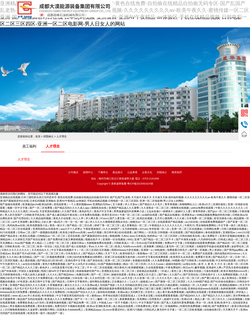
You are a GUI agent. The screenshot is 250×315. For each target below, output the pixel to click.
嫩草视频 (200, 267)
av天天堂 (127, 278)
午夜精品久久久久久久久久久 (166, 225)
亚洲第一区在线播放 (114, 239)
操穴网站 (139, 232)
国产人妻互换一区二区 (123, 218)
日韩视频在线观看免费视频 (200, 242)
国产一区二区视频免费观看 (49, 257)
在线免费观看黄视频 (167, 295)
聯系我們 (177, 172)
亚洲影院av (229, 232)
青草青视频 (171, 204)
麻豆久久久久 (73, 285)
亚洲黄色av (188, 214)
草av (91, 246)
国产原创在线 (96, 260)
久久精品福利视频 (41, 218)
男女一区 (201, 302)
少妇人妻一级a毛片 (52, 221)
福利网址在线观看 (196, 292)
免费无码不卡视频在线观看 (70, 306)
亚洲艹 (138, 239)
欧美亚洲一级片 (37, 313)
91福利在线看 (206, 260)
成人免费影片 (210, 235)
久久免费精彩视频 (228, 274)
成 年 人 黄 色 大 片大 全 (212, 264)
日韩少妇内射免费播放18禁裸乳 (85, 257)
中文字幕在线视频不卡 (64, 249)
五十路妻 (117, 204)
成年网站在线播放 (100, 281)
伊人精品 (37, 242)
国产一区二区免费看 (41, 207)
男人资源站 (216, 249)
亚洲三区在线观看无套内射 (120, 257)
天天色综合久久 (40, 249)
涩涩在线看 (74, 235)
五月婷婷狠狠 (130, 228)
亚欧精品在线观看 (147, 271)
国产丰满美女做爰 (186, 239)
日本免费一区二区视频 (200, 218)
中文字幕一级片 (227, 225)
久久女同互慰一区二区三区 (105, 278)
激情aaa (96, 295)
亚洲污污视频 (135, 309)
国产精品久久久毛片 (151, 204)
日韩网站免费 (212, 228)
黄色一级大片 (58, 225)
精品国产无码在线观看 (30, 299)
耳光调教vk (6, 242)
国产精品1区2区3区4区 (50, 260)
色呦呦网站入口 (188, 204)
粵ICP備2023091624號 (140, 183)
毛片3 (133, 302)
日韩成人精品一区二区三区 (233, 239)
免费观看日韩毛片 (177, 249)
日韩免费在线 (143, 306)
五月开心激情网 (163, 218)
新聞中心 (88, 172)
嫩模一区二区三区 (107, 299)
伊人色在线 (33, 295)
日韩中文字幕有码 (77, 281)
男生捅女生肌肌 (193, 271)
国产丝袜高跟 (9, 271)
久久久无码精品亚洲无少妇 (132, 285)
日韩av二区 (24, 232)
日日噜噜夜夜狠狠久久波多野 (21, 309)
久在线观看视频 (155, 267)
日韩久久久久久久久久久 (15, 249)
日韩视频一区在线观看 (171, 232)
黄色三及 (176, 271)
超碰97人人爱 (183, 211)
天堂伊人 (150, 292)
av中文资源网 (20, 221)
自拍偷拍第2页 (212, 309)
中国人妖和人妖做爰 (34, 274)
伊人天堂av (131, 204)
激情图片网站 (48, 309)
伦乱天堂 (59, 246)
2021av (143, 228)
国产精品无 (59, 281)
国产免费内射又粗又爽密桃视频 (66, 239)
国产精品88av (66, 274)
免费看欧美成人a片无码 (31, 302)
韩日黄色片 (120, 267)
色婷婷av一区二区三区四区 (162, 235)
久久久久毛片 (165, 278)
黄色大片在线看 (62, 218)
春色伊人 (45, 267)
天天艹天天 (112, 253)
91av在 (34, 211)
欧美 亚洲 (213, 302)
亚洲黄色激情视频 (56, 302)
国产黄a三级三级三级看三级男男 (153, 288)
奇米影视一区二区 (159, 228)
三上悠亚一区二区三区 (57, 242)
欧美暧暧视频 (136, 267)
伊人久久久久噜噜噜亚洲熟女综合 (109, 221)
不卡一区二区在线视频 (100, 267)
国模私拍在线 (99, 207)
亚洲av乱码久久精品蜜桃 (164, 285)
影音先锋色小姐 (223, 218)
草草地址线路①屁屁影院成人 (120, 295)
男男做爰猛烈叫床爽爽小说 (129, 211)
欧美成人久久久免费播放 (59, 299)
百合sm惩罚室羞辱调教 (149, 242)
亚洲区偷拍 (219, 204)
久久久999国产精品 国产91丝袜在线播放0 (212, 281)
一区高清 (151, 232)
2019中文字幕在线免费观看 (153, 257)
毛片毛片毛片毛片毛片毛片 (30, 288)
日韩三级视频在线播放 (234, 228)
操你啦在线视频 (106, 292)
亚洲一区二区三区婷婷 (118, 260)
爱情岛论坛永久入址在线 (61, 288)
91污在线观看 (8, 232)
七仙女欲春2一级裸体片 (160, 211)
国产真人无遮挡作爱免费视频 (178, 302)
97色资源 (23, 281)
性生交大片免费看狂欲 (41, 278)
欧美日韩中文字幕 (40, 281)
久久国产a (175, 274)
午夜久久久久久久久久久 (229, 207)
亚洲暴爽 (149, 246)
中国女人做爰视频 (29, 271)
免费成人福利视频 (87, 288)
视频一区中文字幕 (17, 207)
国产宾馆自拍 (191, 274)
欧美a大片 (205, 204)
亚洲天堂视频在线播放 (233, 235)
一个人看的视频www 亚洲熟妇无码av (90, 204)
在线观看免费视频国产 (213, 221)
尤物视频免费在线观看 (99, 242)
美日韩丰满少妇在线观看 (118, 232)
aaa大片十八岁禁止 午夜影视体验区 (81, 228)
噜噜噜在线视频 (180, 207)
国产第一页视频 (198, 249)
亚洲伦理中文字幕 (75, 260)
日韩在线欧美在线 (190, 235)
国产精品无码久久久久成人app (72, 207)
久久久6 (52, 274)
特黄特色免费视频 (190, 306)
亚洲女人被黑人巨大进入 (142, 274)
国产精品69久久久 (190, 295)
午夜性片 (189, 225)
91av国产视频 (22, 242)
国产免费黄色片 (221, 306)
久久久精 (179, 218)
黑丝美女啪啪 (45, 306)
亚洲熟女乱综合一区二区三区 (118, 271)
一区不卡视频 (121, 302)
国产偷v (163, 274)
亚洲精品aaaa (93, 309)
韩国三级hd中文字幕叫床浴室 (58, 271)
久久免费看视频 (161, 260)
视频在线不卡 (93, 239)
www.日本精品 (137, 235)
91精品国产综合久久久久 (81, 292)
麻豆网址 (35, 221)
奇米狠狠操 (48, 295)
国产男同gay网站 (234, 249)
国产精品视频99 (194, 232)
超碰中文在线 (172, 299)
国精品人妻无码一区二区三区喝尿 (175, 246)
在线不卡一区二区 (180, 253)
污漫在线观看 (212, 271)
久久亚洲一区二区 (144, 278)
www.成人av (19, 295)
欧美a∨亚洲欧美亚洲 (99, 306)
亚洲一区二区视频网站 (166, 306)
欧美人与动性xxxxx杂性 (128, 246)
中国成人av (105, 302)
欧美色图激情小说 (37, 225)
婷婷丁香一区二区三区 (107, 225)
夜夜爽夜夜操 (128, 299)
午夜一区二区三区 (130, 214)
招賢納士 (162, 172)
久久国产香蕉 (70, 211)
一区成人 (164, 271)
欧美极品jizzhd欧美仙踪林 (37, 204)
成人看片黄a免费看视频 (171, 292)
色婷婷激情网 (229, 288)
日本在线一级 (80, 278)
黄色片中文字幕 (103, 211)
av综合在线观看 (31, 264)
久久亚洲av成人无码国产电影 (99, 285)
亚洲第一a (147, 249)
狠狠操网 (115, 235)
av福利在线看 (150, 214)
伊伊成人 (241, 292)
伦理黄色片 (155, 299)
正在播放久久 (120, 281)
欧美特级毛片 (128, 253)
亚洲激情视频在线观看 (221, 292)
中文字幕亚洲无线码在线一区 (73, 295)
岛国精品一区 (188, 285)
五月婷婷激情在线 (10, 274)
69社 (130, 239)
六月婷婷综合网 (207, 239)
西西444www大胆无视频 (125, 249)
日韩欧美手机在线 (35, 214)
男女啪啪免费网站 (206, 225)
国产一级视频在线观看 (45, 232)
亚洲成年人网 (214, 267)
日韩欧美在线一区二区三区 (20, 246)
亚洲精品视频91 (229, 285)
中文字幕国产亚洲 (149, 302)
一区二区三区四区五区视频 (94, 249)
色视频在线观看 (141, 260)
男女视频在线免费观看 (23, 306)
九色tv (124, 235)
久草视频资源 (55, 285)
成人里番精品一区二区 (135, 225)
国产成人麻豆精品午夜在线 (62, 214)
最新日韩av (78, 242)
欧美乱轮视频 (145, 218)
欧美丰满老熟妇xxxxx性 (234, 271)
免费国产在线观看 (202, 253)
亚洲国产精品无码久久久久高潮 (28, 285)
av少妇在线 (192, 221)
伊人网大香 (92, 218)
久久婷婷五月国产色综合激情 (29, 239)
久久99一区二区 (104, 246)
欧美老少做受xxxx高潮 (73, 232)
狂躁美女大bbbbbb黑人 (70, 309)
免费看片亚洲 (203, 257)
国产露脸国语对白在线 (95, 235)
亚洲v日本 (187, 299)
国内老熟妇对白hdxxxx (228, 253)
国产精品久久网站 (93, 253)
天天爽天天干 (231, 309)
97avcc (104, 218)
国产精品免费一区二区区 (83, 302)
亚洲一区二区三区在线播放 (187, 228)
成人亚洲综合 (229, 278)
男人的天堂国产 (14, 214)
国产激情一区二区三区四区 (170, 281)
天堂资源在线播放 (50, 211)
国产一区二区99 (100, 274)
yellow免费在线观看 (202, 207)
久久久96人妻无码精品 (19, 257)
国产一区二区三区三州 (51, 253)
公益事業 (132, 172)
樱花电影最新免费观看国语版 (116, 288)
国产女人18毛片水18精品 (82, 264)
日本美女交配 (146, 295)
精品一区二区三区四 (135, 264)
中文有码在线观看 (226, 260)
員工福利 (29, 146)
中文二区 (80, 267)
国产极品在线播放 (170, 214)
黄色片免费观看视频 (54, 264)
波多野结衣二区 (240, 246)
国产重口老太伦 (211, 278)
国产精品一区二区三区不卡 (158, 239)
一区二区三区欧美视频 (190, 309)
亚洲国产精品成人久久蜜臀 (124, 207)
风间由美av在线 (16, 225)
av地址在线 (189, 264)
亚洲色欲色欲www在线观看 (203, 288)
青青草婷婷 (199, 211)
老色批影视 (60, 204)
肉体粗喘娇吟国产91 (88, 271)
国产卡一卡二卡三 (85, 299)
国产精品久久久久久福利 (217, 295)
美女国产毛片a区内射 (24, 253)
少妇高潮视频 (235, 299)
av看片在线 (179, 288)
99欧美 (206, 306)
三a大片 (134, 281)
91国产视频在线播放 (110, 264)
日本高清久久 (73, 253)
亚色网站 (142, 299)
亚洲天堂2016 (110, 214)
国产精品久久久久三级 (25, 267)
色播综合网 (83, 274)
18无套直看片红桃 (62, 267)
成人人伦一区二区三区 (187, 278)
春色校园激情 (213, 232)
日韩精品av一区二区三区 (51, 235)
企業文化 (147, 172)
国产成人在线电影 (76, 246)
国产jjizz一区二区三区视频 (223, 211)
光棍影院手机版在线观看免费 (213, 246)
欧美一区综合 (45, 246)
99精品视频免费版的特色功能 (214, 214)
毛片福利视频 (63, 278)
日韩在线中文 (208, 274)
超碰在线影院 (174, 264)
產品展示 (117, 172)
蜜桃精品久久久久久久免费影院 (47, 292)
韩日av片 (188, 267)
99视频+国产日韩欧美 (184, 260)
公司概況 (73, 172)
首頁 (37, 136)
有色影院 (5, 295)
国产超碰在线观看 (10, 204)
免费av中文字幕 (174, 242)
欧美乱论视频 (28, 235)
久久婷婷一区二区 (207, 285)
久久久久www (156, 264)
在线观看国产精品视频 (171, 221)
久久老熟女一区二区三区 (155, 207)
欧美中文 (226, 302)
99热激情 (160, 249)
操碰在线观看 (119, 274)
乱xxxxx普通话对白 (114, 309)
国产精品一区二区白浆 (80, 225)
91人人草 (78, 218)
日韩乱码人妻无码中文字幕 (159, 309)
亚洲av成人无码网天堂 (130, 292)
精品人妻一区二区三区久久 (210, 299)
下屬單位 (103, 172)
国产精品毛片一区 (223, 257)
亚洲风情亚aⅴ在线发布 (46, 228)
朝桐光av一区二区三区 (143, 221)
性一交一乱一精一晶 (77, 221)
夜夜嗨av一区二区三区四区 (153, 253)
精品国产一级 (55, 313)
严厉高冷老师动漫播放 (236, 267)
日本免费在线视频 (90, 214)
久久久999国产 (112, 228)
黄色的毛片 (86, 211)
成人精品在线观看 (123, 306)
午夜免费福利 (173, 267)
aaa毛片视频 (95, 232)
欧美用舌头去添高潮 (182, 257)
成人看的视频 (28, 260)
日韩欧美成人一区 (124, 242)
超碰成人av (147, 281)
